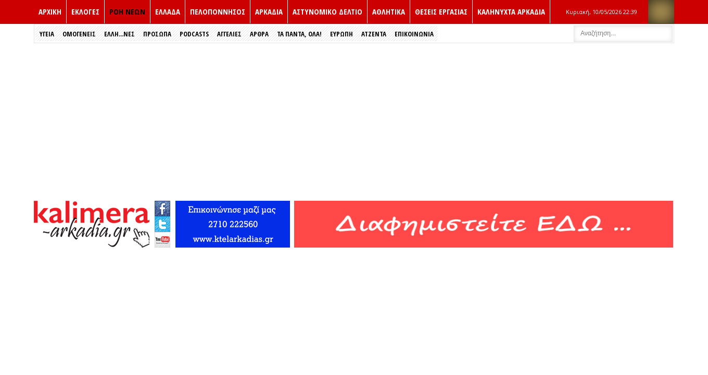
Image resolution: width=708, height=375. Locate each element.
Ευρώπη (341, 33)
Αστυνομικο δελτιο (327, 11)
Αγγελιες (229, 33)
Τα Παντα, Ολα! (299, 33)
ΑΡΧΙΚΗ (50, 11)
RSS (661, 11)
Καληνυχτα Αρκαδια (511, 11)
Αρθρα (259, 33)
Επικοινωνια (414, 33)
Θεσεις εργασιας (441, 11)
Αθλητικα (388, 11)
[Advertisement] (354, 121)
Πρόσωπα (157, 33)
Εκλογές (85, 11)
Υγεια (47, 33)
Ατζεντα (373, 33)
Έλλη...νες (119, 33)
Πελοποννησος (217, 11)
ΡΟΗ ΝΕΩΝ (127, 11)
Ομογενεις (79, 33)
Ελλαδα (167, 11)
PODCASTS (194, 33)
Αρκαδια (269, 11)
